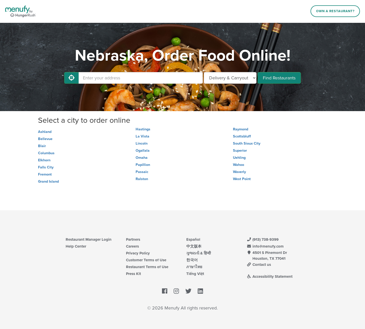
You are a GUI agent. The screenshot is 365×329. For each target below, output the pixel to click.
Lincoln (142, 143)
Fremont (45, 174)
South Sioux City (246, 143)
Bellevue (45, 139)
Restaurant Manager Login (89, 239)
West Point (242, 179)
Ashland (44, 132)
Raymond (240, 129)
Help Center (76, 246)
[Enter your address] (141, 78)
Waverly (239, 172)
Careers (132, 246)
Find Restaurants (279, 78)
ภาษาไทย (194, 267)
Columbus (46, 153)
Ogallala (143, 150)
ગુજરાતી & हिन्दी (198, 253)
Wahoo (238, 165)
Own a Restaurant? (335, 11)
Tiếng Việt (195, 273)
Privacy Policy (138, 253)
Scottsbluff (242, 136)
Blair (42, 146)
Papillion (143, 165)
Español (193, 239)
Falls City (45, 167)
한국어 (192, 260)
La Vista (142, 136)
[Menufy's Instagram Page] (176, 291)
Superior (240, 150)
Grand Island (48, 181)
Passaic (142, 172)
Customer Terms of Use (146, 260)
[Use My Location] (71, 78)
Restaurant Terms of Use (147, 267)
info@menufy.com (265, 246)
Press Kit (133, 273)
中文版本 (194, 246)
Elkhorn (44, 160)
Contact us (259, 264)
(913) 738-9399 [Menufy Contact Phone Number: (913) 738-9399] (263, 239)
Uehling (239, 157)
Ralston (142, 179)
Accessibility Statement (270, 276)
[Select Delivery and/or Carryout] (230, 78)
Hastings (143, 129)
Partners (133, 239)
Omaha (142, 157)
